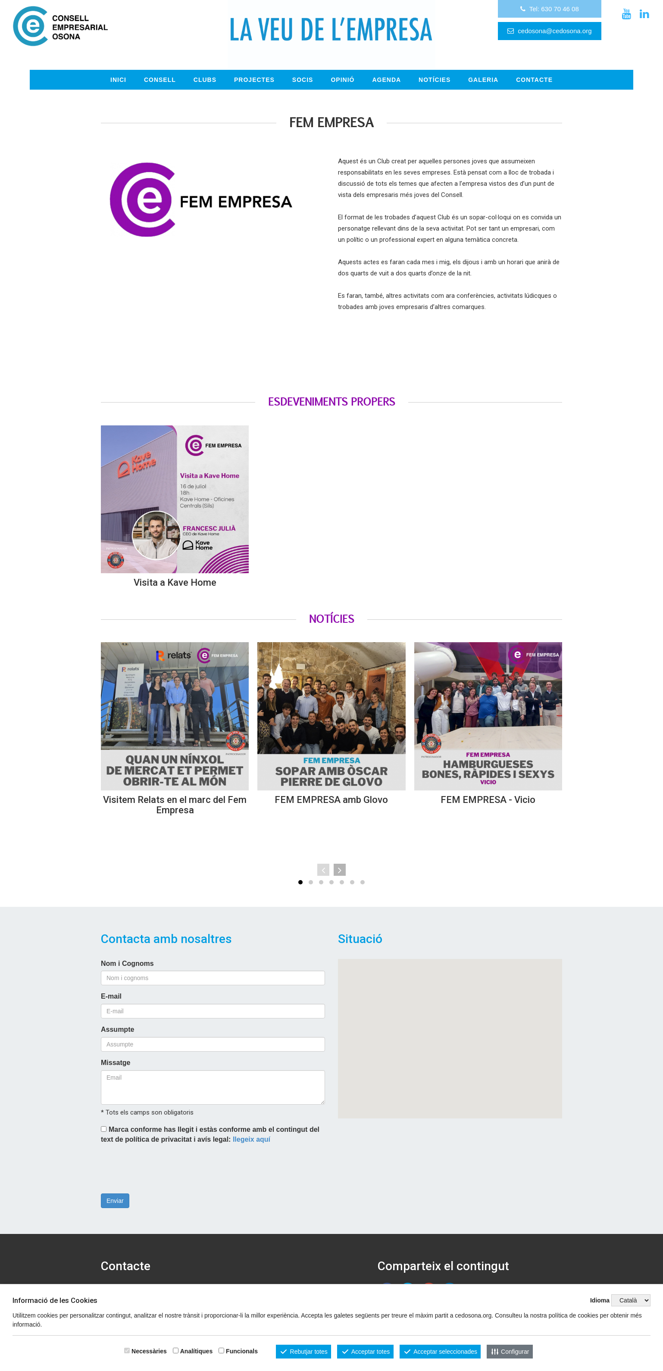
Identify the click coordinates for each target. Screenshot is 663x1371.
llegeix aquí (251, 1129)
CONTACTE (534, 70)
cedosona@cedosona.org (476, 40)
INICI (118, 70)
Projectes (254, 70)
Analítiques (196, 1351)
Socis (302, 70)
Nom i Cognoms (127, 953)
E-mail (111, 986)
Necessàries (149, 1351)
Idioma (600, 1300)
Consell (160, 70)
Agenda (386, 70)
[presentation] (166, 1160)
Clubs (205, 70)
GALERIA (483, 70)
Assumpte (117, 1020)
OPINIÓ (342, 70)
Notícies (434, 70)
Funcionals (242, 1351)
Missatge (115, 1053)
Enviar (115, 1190)
